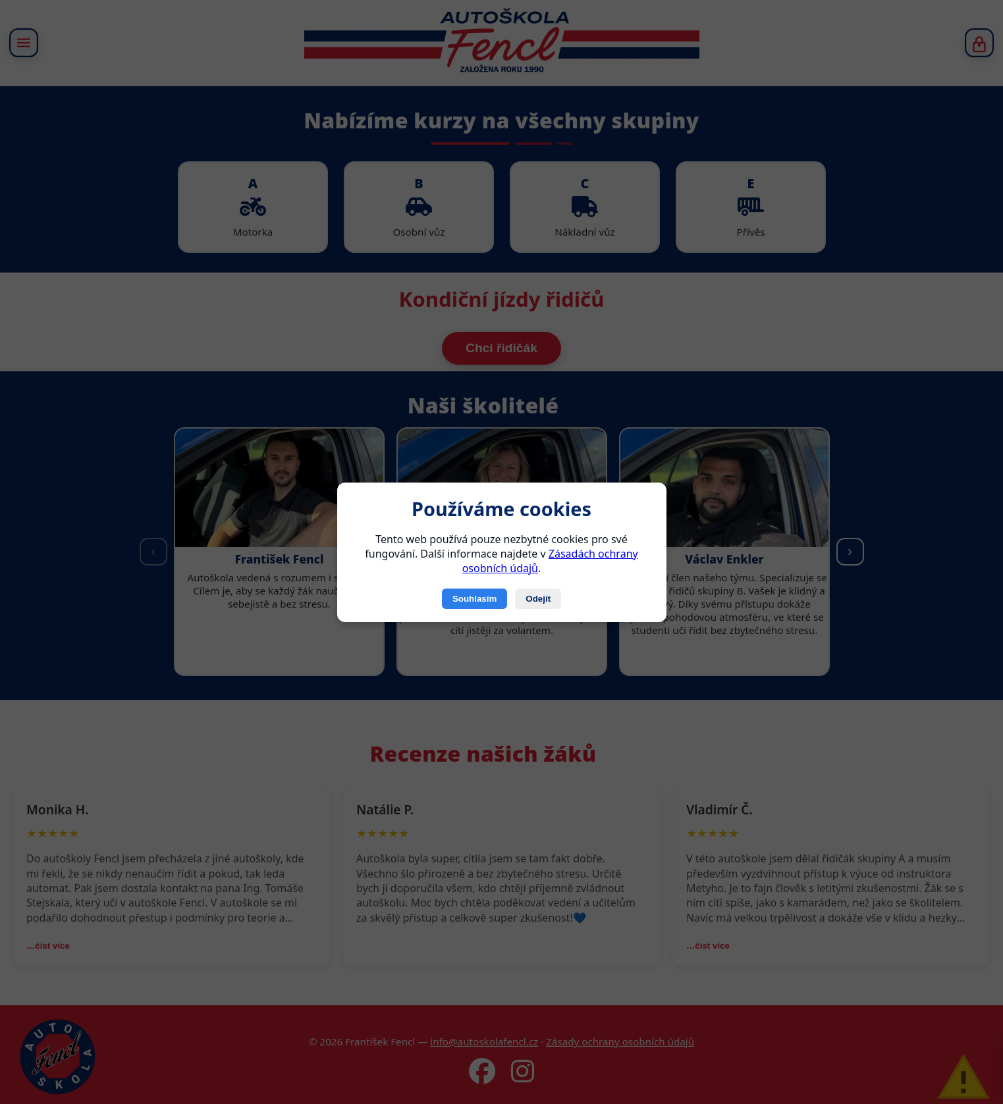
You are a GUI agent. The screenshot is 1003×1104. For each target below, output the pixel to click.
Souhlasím (474, 599)
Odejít (538, 599)
